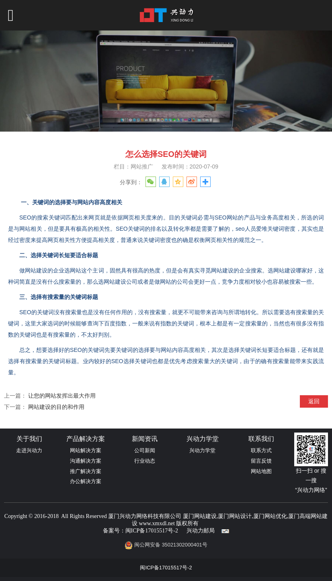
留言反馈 (261, 461)
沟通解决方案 (85, 461)
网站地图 (261, 471)
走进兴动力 (29, 450)
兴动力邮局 (200, 531)
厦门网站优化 (270, 516)
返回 (314, 401)
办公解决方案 (85, 481)
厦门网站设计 (235, 516)
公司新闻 (144, 450)
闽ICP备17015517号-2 (151, 531)
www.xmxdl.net (157, 523)
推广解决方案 (85, 471)
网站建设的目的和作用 (56, 407)
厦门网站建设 (200, 516)
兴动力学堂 (202, 450)
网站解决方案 (85, 450)
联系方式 (261, 450)
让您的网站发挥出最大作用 (62, 395)
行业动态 (144, 461)
